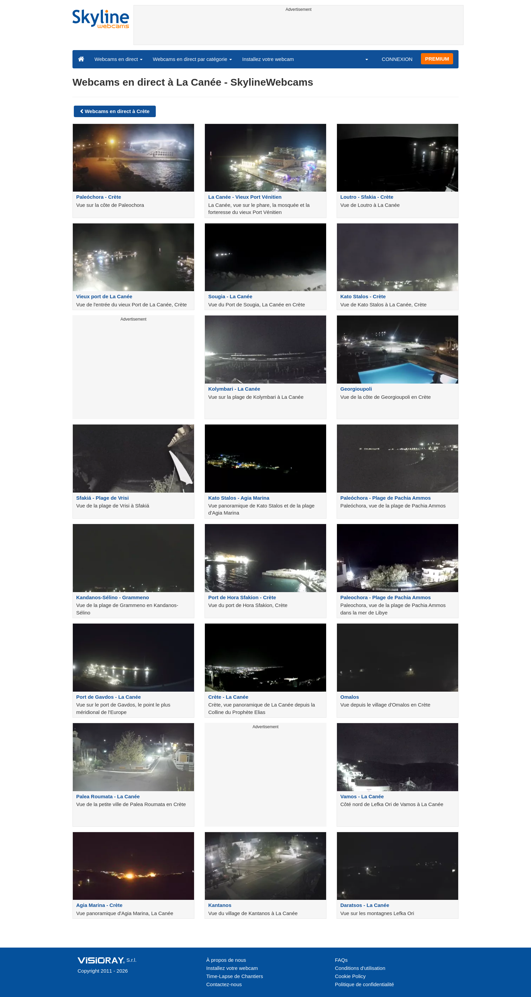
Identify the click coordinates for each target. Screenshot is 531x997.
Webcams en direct (118, 59)
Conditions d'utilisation (360, 968)
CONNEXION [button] (397, 59)
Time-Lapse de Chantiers (234, 976)
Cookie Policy (350, 976)
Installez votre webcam (268, 59)
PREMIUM (437, 59)
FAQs (341, 960)
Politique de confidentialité (364, 984)
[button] (362, 58)
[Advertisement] (298, 29)
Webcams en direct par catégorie (192, 59)
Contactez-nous (224, 984)
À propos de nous (226, 960)
